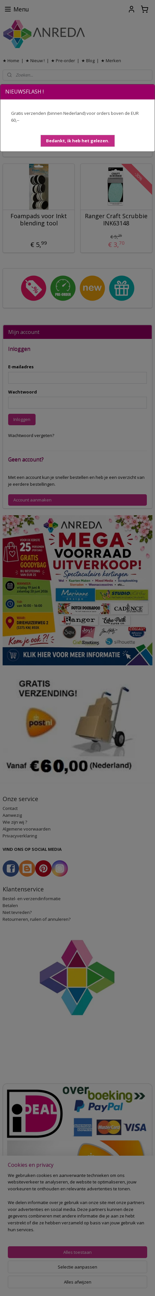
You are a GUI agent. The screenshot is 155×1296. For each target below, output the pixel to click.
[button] (77, 141)
